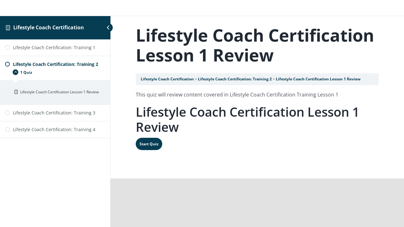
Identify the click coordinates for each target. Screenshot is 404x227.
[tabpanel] (257, 94)
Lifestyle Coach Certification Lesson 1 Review (318, 79)
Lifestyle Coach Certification (48, 27)
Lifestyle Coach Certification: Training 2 (235, 79)
